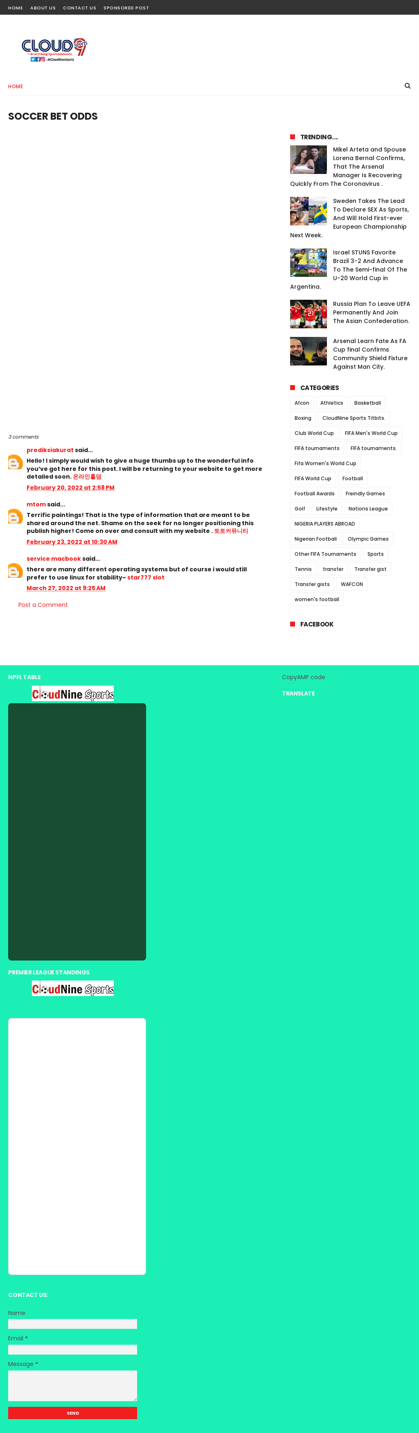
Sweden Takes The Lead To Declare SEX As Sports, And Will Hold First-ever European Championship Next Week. (349, 218)
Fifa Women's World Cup (325, 463)
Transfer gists (312, 584)
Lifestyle (327, 508)
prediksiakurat (50, 450)
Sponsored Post (126, 7)
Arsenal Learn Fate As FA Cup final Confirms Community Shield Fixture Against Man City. (370, 354)
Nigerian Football (316, 538)
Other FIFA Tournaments (325, 553)
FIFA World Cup (313, 478)
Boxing (303, 418)
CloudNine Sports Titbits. (353, 418)
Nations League (368, 508)
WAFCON (352, 584)
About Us (43, 7)
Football (352, 478)
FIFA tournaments (317, 448)
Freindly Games (365, 493)
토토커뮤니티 (231, 531)
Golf (300, 508)
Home (15, 7)
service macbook (54, 559)
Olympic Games (368, 538)
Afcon (302, 402)
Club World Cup (314, 433)
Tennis (303, 569)
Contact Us (79, 7)
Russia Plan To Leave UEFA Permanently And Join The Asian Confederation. (371, 312)
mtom (36, 504)
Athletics (331, 402)
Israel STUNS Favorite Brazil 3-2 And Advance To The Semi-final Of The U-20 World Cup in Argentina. (348, 269)
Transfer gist (370, 569)
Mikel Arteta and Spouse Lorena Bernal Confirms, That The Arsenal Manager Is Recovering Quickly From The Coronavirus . (348, 166)
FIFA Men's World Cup (371, 433)
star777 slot (145, 577)
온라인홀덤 (87, 476)
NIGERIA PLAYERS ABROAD (325, 523)
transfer (333, 569)
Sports (375, 553)
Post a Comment (43, 605)
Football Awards (315, 493)
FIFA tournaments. (374, 448)
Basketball (367, 402)
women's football (317, 599)
